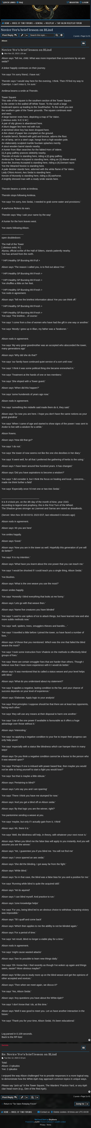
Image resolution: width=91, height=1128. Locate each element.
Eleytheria (53, 1120)
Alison (4, 41)
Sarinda (5, 1045)
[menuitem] (19, 2)
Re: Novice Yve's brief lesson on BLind (29, 1054)
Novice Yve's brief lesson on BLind (27, 30)
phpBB (36, 1122)
